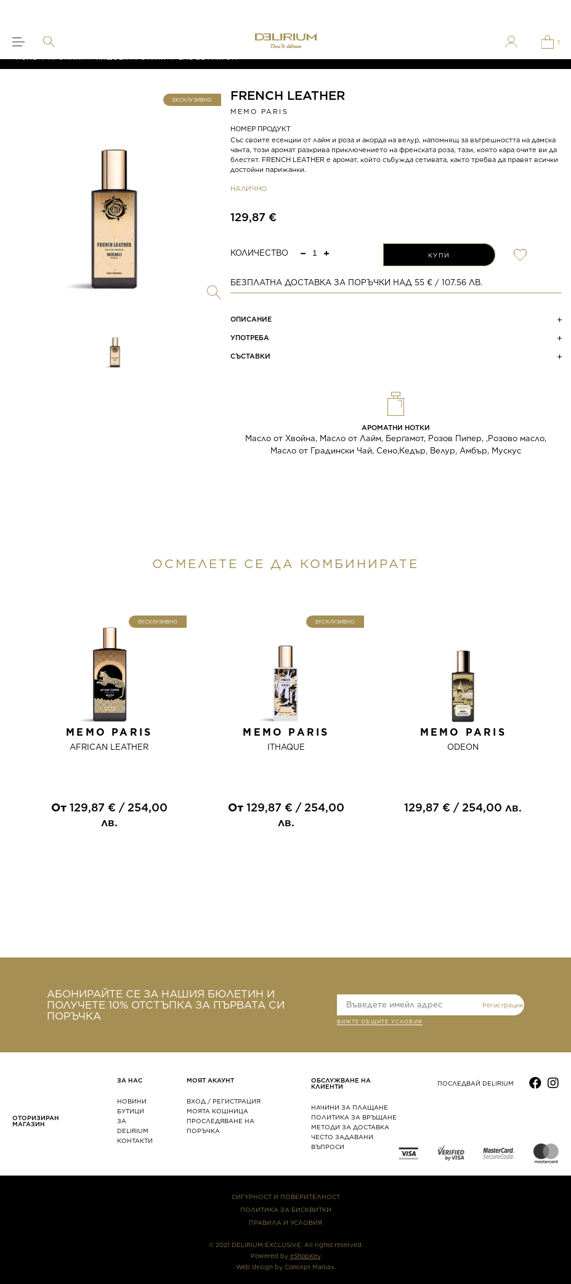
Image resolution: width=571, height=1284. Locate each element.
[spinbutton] (314, 253)
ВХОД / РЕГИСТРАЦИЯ (224, 1101)
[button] (326, 253)
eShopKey (305, 1255)
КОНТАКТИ (135, 1140)
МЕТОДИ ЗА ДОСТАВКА (350, 1127)
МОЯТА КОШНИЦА (217, 1111)
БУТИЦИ (130, 1111)
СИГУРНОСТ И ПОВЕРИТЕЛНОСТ (286, 1196)
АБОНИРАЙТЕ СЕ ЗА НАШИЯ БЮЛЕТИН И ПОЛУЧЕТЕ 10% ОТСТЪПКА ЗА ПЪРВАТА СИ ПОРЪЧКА (166, 1005)
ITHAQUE (286, 747)
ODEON (463, 747)
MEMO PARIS (259, 111)
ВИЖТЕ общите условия (380, 1023)
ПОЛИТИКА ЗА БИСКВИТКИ (285, 1209)
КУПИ (439, 255)
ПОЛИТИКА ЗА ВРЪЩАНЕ (354, 1117)
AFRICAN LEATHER (109, 747)
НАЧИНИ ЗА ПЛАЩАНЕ (349, 1107)
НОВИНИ (132, 1101)
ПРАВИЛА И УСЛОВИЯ (285, 1222)
